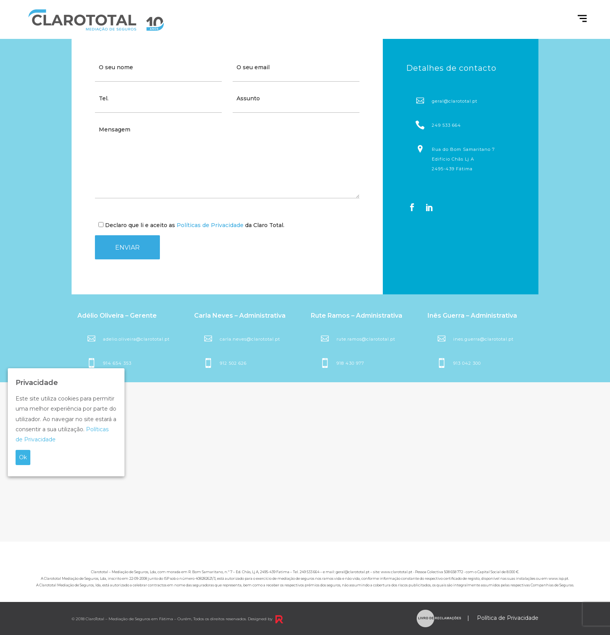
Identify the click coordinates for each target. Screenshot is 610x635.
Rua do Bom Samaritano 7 (459, 159)
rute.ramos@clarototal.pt (366, 339)
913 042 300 (467, 363)
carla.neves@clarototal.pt (250, 339)
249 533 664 (446, 125)
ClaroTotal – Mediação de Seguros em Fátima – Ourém (138, 618)
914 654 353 (117, 363)
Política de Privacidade (507, 618)
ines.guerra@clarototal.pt (483, 339)
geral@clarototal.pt (454, 101)
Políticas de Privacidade (210, 225)
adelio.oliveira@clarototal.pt (136, 339)
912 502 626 (233, 363)
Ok (23, 457)
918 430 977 (350, 363)
